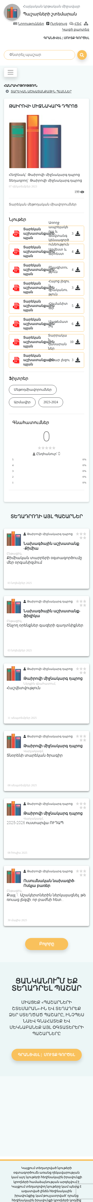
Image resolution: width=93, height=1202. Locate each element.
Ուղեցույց (56, 24)
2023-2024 (51, 402)
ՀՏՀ (76, 24)
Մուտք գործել (76, 38)
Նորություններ (28, 24)
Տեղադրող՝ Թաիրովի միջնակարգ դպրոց (45, 180)
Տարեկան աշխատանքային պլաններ (41, 91)
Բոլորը (46, 943)
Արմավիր (22, 402)
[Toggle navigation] (10, 72)
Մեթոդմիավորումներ (33, 389)
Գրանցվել (52, 38)
